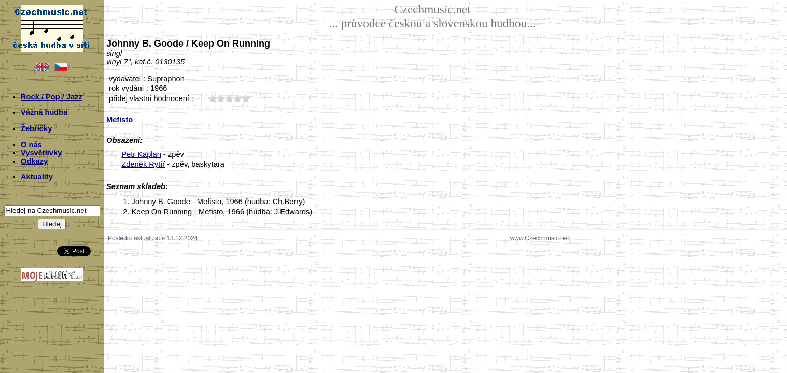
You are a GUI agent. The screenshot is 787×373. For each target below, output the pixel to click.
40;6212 (237, 98)
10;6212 (212, 98)
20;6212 (221, 98)
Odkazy (34, 161)
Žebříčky (36, 128)
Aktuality (37, 177)
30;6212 (229, 98)
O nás (31, 144)
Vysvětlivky (41, 153)
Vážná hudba (44, 112)
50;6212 (246, 98)
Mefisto (119, 120)
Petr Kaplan (141, 154)
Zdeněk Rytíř (143, 164)
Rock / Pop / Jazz (51, 97)
